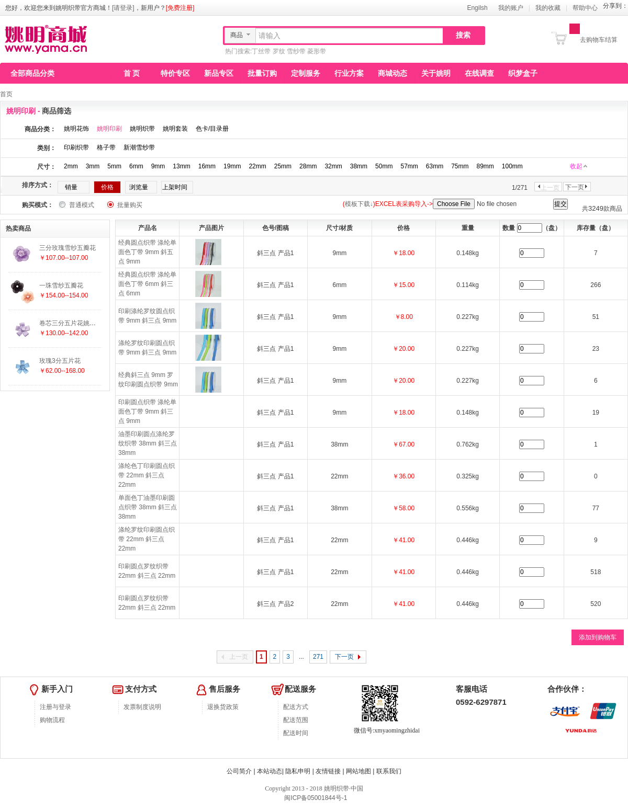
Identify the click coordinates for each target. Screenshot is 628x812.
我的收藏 (547, 8)
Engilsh (477, 8)
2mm (71, 166)
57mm (409, 166)
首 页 (132, 73)
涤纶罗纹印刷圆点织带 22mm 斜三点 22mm (146, 539)
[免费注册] (180, 8)
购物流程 (52, 720)
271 (318, 656)
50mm (383, 166)
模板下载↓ (359, 204)
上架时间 (174, 187)
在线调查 (479, 73)
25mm (282, 166)
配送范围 (295, 720)
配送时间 (295, 733)
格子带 (106, 147)
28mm (308, 166)
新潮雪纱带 (139, 147)
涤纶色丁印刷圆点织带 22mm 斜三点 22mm (146, 475)
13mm (181, 166)
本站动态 (269, 771)
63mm (434, 166)
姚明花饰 (76, 128)
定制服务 (305, 73)
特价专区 (175, 73)
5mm (114, 166)
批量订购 (262, 73)
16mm (207, 166)
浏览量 (138, 187)
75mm (459, 166)
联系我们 (388, 771)
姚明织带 (142, 128)
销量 (71, 187)
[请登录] (123, 8)
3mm (93, 166)
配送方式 (295, 707)
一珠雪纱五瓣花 (61, 285)
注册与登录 (55, 707)
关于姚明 (436, 73)
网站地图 (358, 771)
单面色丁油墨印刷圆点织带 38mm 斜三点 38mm (147, 507)
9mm (158, 166)
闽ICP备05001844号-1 (315, 798)
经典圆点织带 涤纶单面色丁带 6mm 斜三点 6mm (147, 284)
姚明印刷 (109, 128)
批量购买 (129, 205)
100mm (512, 166)
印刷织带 (76, 147)
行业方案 (349, 73)
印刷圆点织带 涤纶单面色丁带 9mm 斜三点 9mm (147, 411)
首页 (6, 94)
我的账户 (510, 8)
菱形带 (316, 51)
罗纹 (279, 51)
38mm (358, 166)
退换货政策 (223, 707)
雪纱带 (296, 51)
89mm (485, 166)
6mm (136, 166)
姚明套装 (175, 128)
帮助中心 (585, 8)
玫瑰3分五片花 (60, 360)
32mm (333, 166)
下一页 (574, 187)
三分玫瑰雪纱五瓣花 (67, 247)
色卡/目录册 (212, 128)
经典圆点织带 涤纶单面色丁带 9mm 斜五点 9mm (147, 252)
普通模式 (81, 205)
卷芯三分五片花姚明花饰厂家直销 (86, 323)
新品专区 (218, 73)
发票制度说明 (142, 707)
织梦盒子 (522, 73)
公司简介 (239, 771)
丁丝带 (261, 51)
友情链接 (328, 771)
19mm (232, 166)
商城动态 (392, 73)
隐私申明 (297, 771)
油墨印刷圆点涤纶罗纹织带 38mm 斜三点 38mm (147, 443)
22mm (257, 166)
